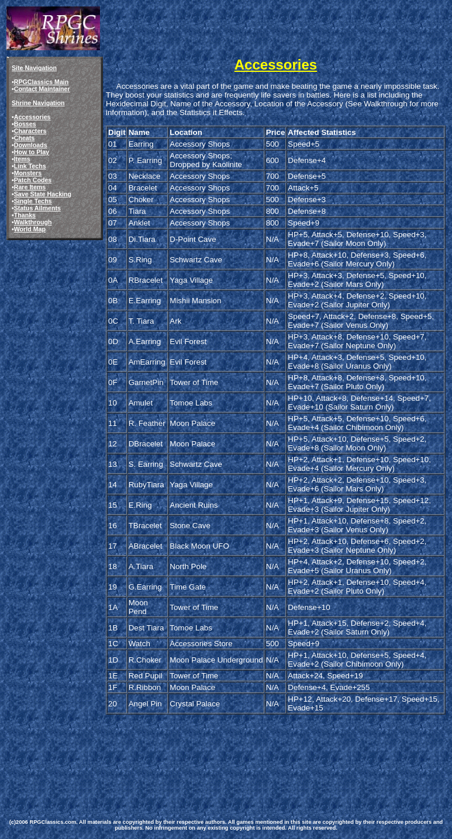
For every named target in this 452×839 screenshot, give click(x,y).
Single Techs (33, 200)
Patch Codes (33, 179)
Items (22, 158)
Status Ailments (37, 208)
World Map (30, 229)
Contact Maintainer (42, 88)
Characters (30, 130)
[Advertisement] (221, 762)
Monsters (28, 172)
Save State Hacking (42, 193)
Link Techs (30, 165)
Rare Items (30, 186)
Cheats (24, 137)
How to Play (31, 151)
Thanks (25, 215)
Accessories (32, 116)
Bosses (25, 123)
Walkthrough (33, 222)
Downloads (30, 144)
